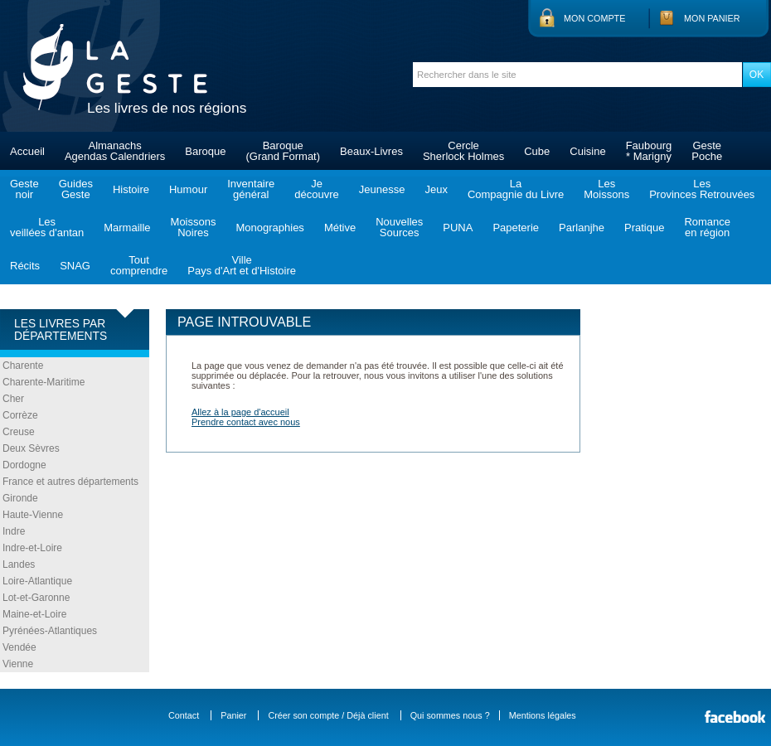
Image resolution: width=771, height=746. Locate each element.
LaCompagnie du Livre (516, 189)
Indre (13, 531)
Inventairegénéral (250, 189)
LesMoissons (606, 189)
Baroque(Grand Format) (282, 150)
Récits (25, 265)
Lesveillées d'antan (47, 227)
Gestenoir (24, 189)
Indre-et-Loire (32, 548)
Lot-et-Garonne (36, 597)
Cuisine (587, 151)
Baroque (205, 151)
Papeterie (515, 227)
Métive (340, 227)
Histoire (131, 189)
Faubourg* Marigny (649, 150)
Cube (537, 151)
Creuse (18, 432)
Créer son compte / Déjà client (328, 715)
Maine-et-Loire (34, 614)
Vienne (17, 664)
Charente (22, 365)
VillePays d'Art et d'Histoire (241, 265)
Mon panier (712, 18)
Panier (233, 715)
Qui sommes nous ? (450, 715)
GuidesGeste (76, 189)
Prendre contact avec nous (246, 422)
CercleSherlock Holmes (463, 150)
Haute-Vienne (32, 515)
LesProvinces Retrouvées (701, 189)
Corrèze (20, 415)
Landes (18, 564)
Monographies (269, 227)
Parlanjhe (581, 227)
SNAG (75, 265)
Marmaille (127, 227)
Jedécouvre (316, 189)
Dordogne (24, 465)
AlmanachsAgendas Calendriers (115, 150)
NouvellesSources (399, 227)
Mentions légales (542, 715)
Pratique (644, 227)
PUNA (458, 227)
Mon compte (594, 18)
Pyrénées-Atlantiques (49, 631)
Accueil (27, 151)
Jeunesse (382, 189)
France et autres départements (70, 481)
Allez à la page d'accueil (240, 412)
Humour (188, 189)
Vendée (19, 647)
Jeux (435, 189)
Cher (13, 398)
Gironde (20, 498)
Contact (183, 715)
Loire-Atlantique (37, 581)
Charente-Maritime (43, 382)
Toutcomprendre (138, 265)
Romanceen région (707, 227)
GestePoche (706, 150)
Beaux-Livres (371, 151)
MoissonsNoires (193, 227)
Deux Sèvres (31, 448)
